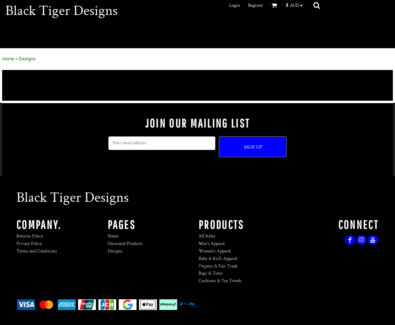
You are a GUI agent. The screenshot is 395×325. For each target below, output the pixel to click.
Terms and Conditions (36, 251)
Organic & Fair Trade (218, 266)
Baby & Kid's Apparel (218, 259)
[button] (296, 5)
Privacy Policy (29, 244)
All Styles (207, 236)
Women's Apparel (215, 251)
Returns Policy (29, 236)
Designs (115, 251)
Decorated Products (125, 244)
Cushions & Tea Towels (220, 281)
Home (8, 58)
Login (234, 5)
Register (255, 5)
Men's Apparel (212, 244)
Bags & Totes (210, 273)
